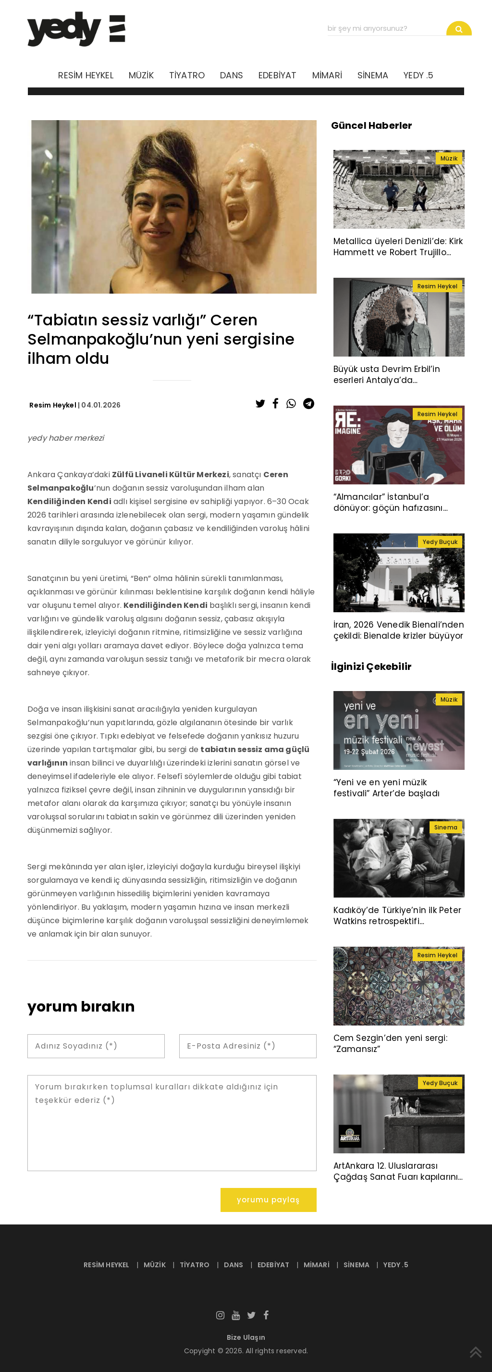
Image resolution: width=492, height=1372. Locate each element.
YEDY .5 (418, 75)
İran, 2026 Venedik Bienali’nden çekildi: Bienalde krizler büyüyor (398, 630)
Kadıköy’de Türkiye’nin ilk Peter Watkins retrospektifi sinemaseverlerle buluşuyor (397, 921)
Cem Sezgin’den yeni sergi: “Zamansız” (390, 1043)
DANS (231, 75)
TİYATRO (187, 75)
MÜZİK (141, 75)
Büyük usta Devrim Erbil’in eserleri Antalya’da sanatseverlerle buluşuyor (388, 380)
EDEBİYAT (277, 75)
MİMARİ (327, 75)
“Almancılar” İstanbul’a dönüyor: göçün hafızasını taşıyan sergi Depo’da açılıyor (396, 508)
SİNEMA (372, 75)
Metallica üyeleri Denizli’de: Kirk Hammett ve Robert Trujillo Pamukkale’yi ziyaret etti (398, 252)
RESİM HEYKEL (85, 75)
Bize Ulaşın (246, 1337)
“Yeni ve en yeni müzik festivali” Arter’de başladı (386, 788)
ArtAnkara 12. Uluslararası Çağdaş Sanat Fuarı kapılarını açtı (395, 1177)
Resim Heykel (52, 405)
